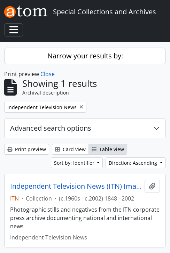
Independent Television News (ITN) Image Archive (76, 186)
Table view (108, 149)
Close (47, 74)
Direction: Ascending (134, 163)
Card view (70, 149)
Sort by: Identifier (75, 163)
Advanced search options (50, 128)
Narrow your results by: (85, 55)
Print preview (26, 149)
